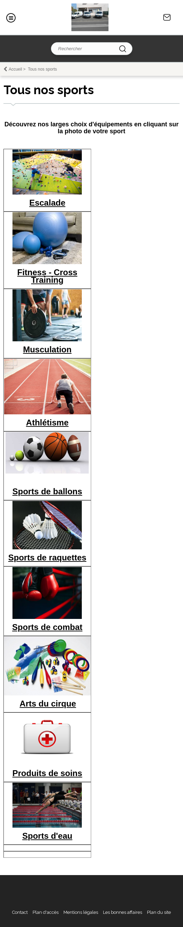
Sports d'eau (47, 835)
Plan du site (159, 912)
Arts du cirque (48, 703)
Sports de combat (47, 627)
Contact (167, 17)
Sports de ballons (47, 491)
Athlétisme (47, 422)
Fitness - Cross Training (47, 276)
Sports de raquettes (47, 557)
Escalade (47, 202)
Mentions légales (80, 912)
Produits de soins (47, 773)
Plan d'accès (46, 912)
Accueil (15, 69)
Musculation (47, 349)
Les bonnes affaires (122, 912)
